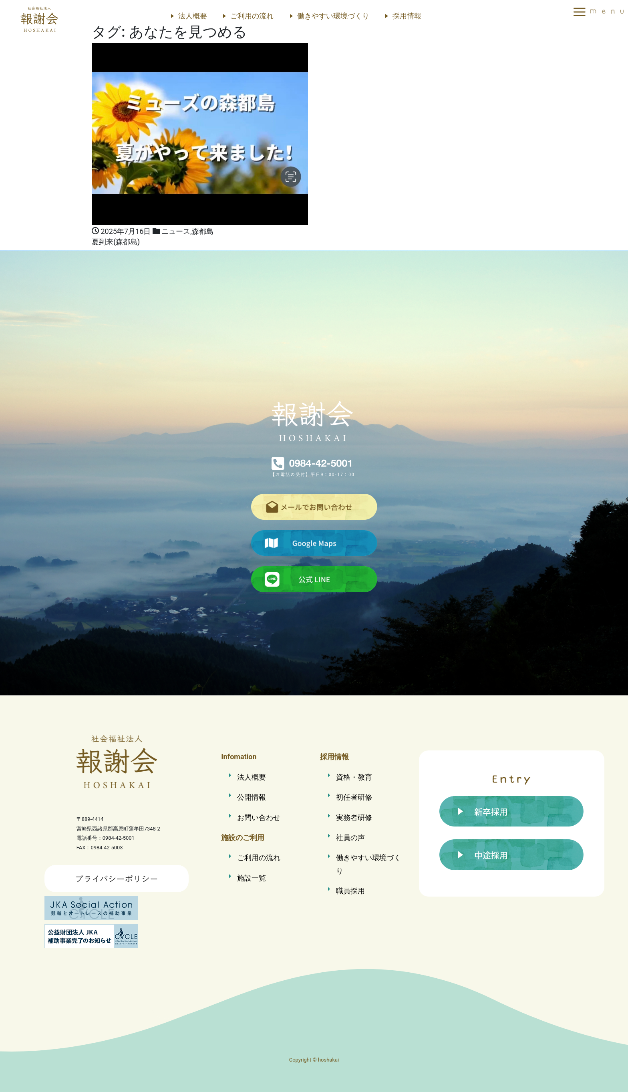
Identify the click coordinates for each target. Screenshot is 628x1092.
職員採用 (350, 891)
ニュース (175, 231)
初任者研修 (354, 797)
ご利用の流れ (252, 16)
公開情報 (251, 797)
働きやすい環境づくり (333, 16)
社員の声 (350, 837)
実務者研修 (354, 817)
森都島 (202, 231)
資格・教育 (354, 777)
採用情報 (406, 16)
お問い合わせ (258, 817)
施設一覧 (251, 878)
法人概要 (192, 16)
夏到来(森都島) (116, 242)
